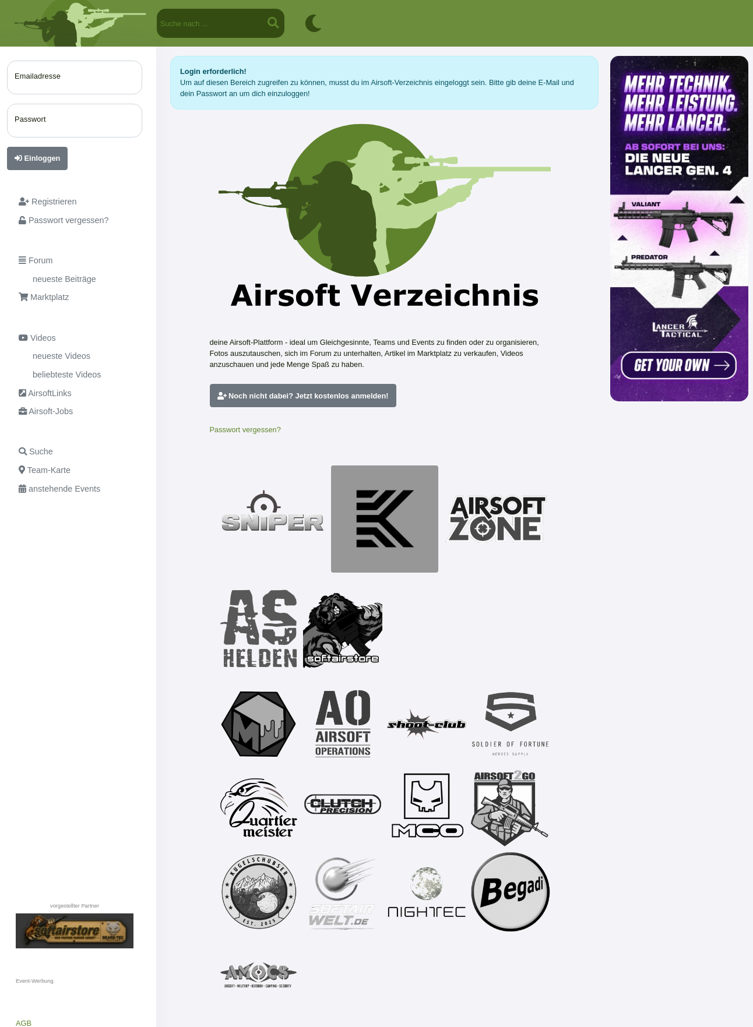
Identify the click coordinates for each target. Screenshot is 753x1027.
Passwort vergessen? (245, 429)
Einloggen (37, 158)
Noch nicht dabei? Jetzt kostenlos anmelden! (303, 395)
